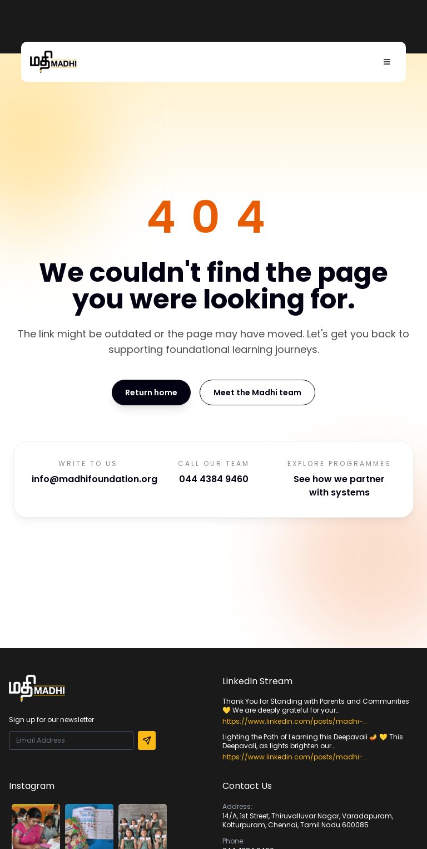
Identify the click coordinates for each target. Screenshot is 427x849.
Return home (151, 392)
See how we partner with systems (339, 486)
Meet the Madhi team (257, 392)
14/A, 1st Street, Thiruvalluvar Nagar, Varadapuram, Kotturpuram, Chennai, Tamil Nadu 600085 (307, 820)
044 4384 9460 (214, 479)
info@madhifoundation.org (94, 479)
